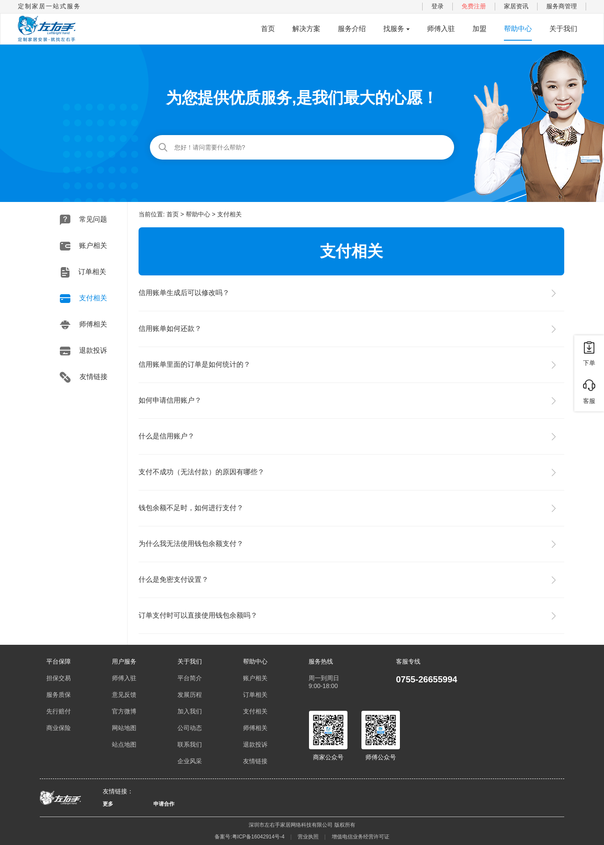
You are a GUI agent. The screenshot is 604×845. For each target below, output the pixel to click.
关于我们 (563, 28)
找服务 (393, 28)
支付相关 (83, 298)
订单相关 (83, 272)
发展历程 (189, 694)
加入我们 (189, 711)
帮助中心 (518, 28)
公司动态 (189, 727)
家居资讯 (516, 6)
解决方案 (306, 28)
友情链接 (83, 377)
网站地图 (124, 727)
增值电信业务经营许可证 (360, 837)
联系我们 (189, 744)
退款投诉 (83, 351)
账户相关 (83, 246)
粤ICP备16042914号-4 (258, 837)
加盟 (479, 28)
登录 (437, 6)
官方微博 (124, 711)
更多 (108, 804)
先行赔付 (58, 711)
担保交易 (58, 678)
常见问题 (83, 220)
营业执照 (308, 837)
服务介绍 (352, 28)
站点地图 (124, 744)
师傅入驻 (441, 28)
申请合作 (163, 804)
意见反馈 (124, 694)
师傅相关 (83, 324)
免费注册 (474, 6)
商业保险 (58, 727)
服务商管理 (561, 6)
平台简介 (189, 678)
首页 (268, 28)
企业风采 (189, 761)
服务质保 (58, 694)
